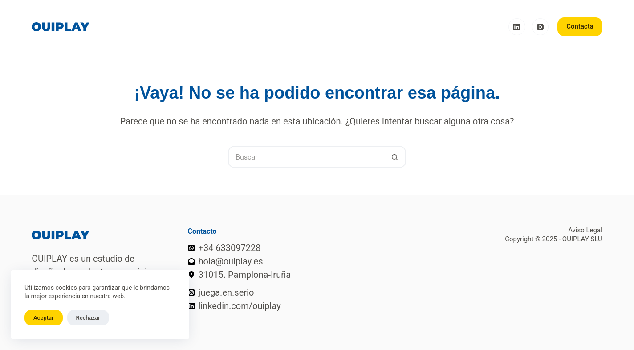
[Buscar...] (306, 157)
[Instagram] (540, 26)
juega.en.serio (226, 292)
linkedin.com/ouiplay (240, 306)
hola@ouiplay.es (231, 261)
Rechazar (88, 317)
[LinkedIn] (516, 26)
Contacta (579, 26)
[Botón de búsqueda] (395, 157)
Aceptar (43, 317)
